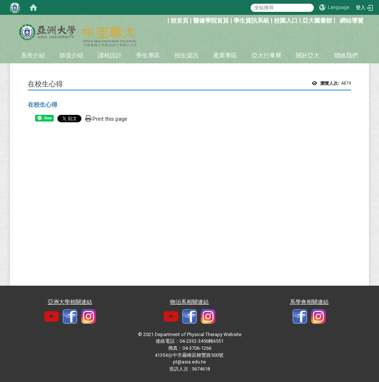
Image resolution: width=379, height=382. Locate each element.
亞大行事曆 (266, 55)
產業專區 (225, 55)
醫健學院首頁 (211, 20)
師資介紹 (71, 55)
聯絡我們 (346, 55)
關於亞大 (307, 55)
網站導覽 (351, 20)
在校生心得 (42, 104)
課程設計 (110, 55)
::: (163, 20)
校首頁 (179, 20)
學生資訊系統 (251, 20)
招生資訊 (186, 55)
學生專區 (148, 55)
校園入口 (286, 20)
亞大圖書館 (317, 20)
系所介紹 (33, 55)
